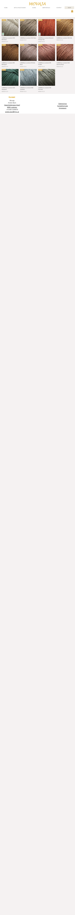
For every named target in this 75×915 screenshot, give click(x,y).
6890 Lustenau (12, 107)
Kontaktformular (62, 106)
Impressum (62, 108)
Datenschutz (62, 104)
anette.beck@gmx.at (12, 112)
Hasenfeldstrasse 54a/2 (12, 105)
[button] (59, 7)
